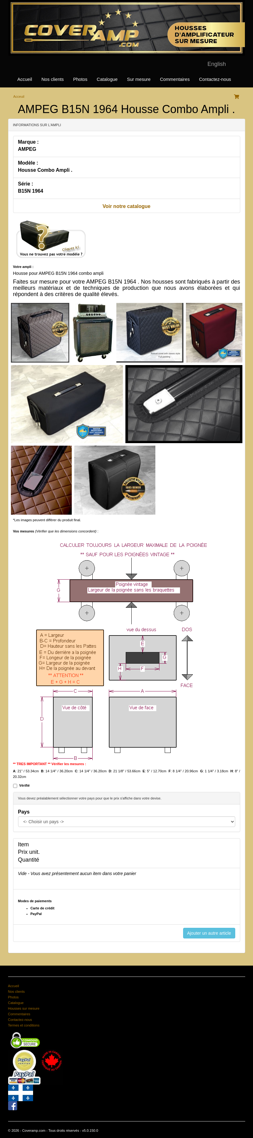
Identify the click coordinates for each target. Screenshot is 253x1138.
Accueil (24, 79)
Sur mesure (139, 79)
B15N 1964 (30, 191)
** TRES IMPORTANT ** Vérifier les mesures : (49, 764)
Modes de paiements (35, 901)
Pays (24, 811)
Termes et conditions (24, 1025)
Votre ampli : (23, 267)
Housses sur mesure (24, 1008)
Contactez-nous (215, 79)
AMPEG (27, 149)
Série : (25, 183)
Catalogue (107, 79)
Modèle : (28, 163)
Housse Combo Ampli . (45, 170)
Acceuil (18, 96)
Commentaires (175, 79)
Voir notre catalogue (127, 206)
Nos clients (52, 79)
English (216, 64)
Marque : (28, 142)
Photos (80, 79)
